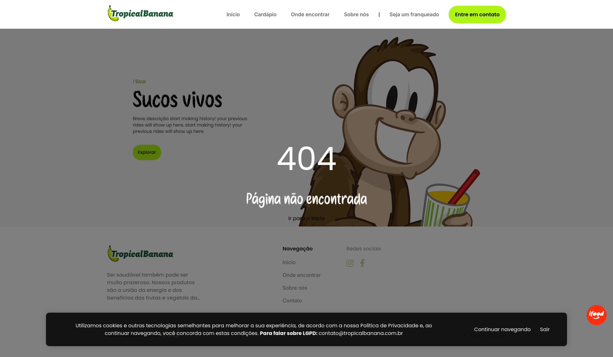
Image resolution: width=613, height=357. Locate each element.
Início (233, 14)
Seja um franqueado (414, 14)
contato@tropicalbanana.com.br (361, 333)
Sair (545, 329)
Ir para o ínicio (306, 218)
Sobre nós (356, 14)
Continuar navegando (502, 329)
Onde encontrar (310, 14)
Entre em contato (477, 14)
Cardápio (265, 14)
